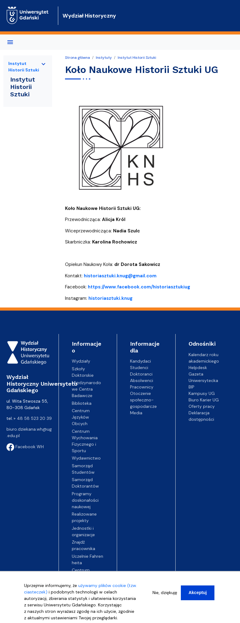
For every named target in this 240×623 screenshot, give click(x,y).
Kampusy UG (202, 393)
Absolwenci (141, 380)
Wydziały (81, 361)
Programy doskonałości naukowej (85, 500)
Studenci (139, 367)
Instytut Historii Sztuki (137, 57)
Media (136, 413)
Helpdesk (198, 367)
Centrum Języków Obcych (81, 417)
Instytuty (104, 57)
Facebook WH (25, 446)
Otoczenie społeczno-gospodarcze (143, 400)
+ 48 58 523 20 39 (33, 418)
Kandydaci (140, 361)
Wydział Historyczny (89, 15)
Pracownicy (141, 387)
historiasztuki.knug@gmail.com (120, 276)
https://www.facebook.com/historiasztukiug (139, 287)
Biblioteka (82, 403)
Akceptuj (198, 592)
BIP (191, 387)
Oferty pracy (202, 406)
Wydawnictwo (86, 458)
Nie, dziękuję (165, 592)
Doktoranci (141, 374)
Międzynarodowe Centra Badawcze (86, 389)
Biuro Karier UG (204, 400)
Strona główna (77, 57)
